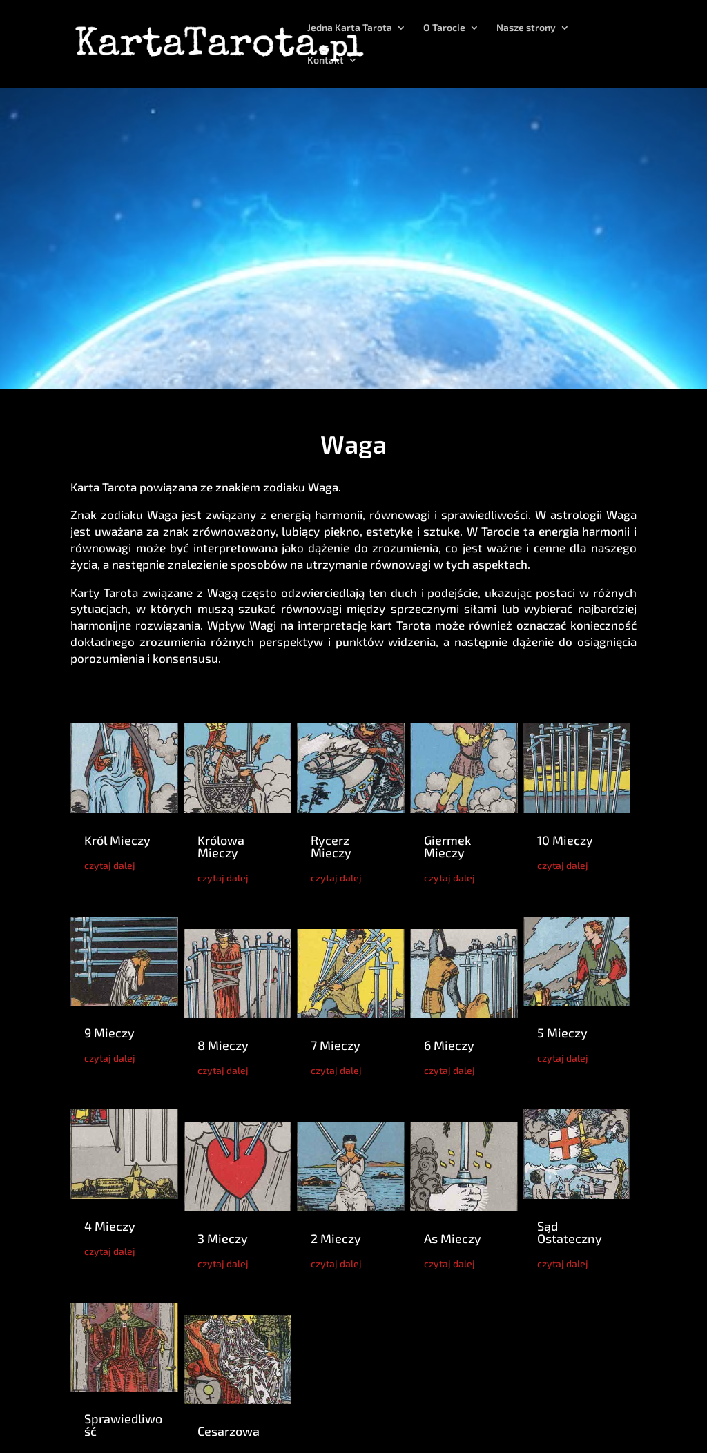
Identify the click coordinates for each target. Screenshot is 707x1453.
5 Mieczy (562, 1032)
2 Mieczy (336, 1238)
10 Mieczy (565, 840)
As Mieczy (452, 1238)
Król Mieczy (117, 840)
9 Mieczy (109, 1032)
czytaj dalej (109, 865)
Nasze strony (526, 28)
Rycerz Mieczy (331, 846)
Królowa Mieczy (220, 846)
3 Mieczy (222, 1238)
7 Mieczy (335, 1045)
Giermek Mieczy (447, 846)
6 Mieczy (449, 1045)
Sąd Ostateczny (569, 1232)
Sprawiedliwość (123, 1425)
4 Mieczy (109, 1225)
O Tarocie (444, 28)
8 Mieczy (223, 1045)
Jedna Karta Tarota (349, 28)
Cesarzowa (228, 1431)
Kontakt (325, 60)
